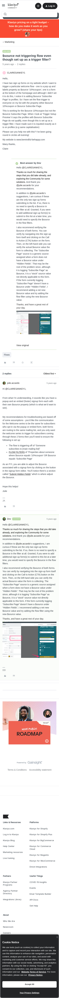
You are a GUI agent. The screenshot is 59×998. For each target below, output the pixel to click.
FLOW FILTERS (17, 452)
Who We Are (9, 921)
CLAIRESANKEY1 (16, 72)
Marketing (9, 42)
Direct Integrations (38, 867)
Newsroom (8, 927)
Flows (7, 355)
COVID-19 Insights (38, 882)
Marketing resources (13, 852)
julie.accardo (13, 383)
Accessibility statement (40, 770)
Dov (9, 519)
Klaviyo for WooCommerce (42, 861)
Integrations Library (12, 899)
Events (33, 888)
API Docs (34, 900)
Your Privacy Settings (29, 993)
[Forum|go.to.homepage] (13, 5)
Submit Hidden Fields (20, 474)
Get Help (34, 906)
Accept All (29, 984)
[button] (3, 6)
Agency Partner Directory (10, 892)
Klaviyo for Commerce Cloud (40, 847)
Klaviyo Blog (9, 840)
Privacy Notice (35, 975)
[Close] (57, 937)
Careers (7, 933)
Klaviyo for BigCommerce (42, 840)
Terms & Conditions (17, 770)
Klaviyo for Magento (39, 855)
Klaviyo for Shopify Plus (41, 834)
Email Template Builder (40, 894)
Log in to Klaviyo (11, 834)
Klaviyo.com (8, 828)
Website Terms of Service (33, 972)
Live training (8, 858)
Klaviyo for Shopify (39, 828)
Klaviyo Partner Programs (10, 883)
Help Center (8, 846)
